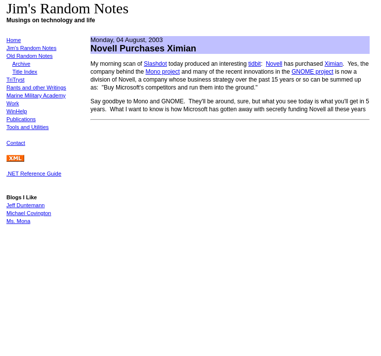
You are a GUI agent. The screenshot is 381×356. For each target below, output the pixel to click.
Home (13, 40)
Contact (15, 143)
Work (12, 103)
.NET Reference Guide (33, 174)
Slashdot (155, 63)
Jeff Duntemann (25, 205)
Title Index (24, 72)
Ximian (334, 63)
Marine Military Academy (36, 95)
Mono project (162, 71)
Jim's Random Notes (31, 48)
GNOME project (313, 71)
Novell (274, 63)
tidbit (255, 63)
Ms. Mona (18, 221)
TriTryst (15, 80)
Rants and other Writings (36, 87)
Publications (21, 119)
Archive (21, 64)
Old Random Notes (29, 56)
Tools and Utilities (27, 127)
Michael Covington (28, 213)
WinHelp (16, 111)
